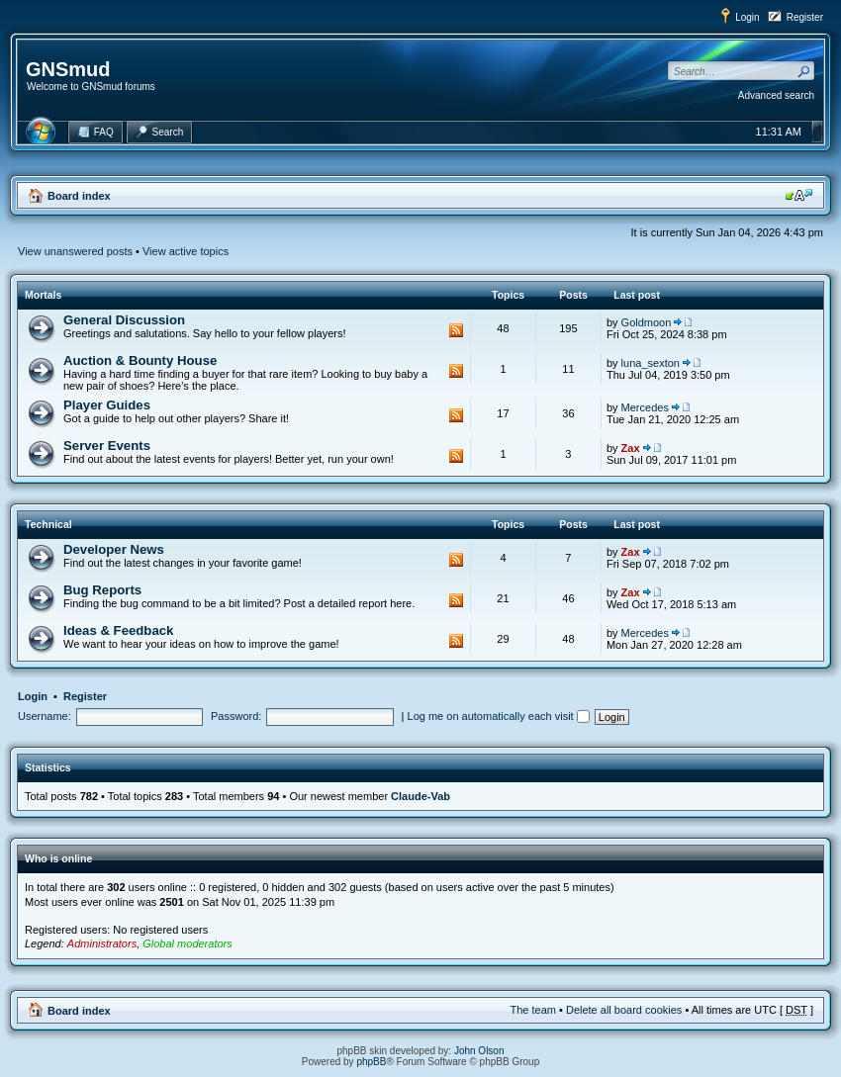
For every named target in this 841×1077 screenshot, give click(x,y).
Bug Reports (102, 590)
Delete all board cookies (624, 1010)
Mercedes (645, 407)
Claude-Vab (420, 796)
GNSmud (68, 69)
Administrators (102, 943)
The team (533, 1010)
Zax (630, 448)
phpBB (371, 1061)
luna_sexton (650, 363)
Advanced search (776, 95)
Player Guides (106, 405)
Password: (236, 716)
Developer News (113, 549)
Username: (44, 716)
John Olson (479, 1050)
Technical (48, 524)
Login (747, 17)
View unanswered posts (75, 251)
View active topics (185, 251)
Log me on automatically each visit (499, 716)
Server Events (106, 445)
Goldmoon (646, 322)
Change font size (799, 195)
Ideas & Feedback (118, 630)
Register (805, 17)
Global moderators (187, 943)
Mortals (43, 295)
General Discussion (124, 320)
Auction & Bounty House (140, 360)
